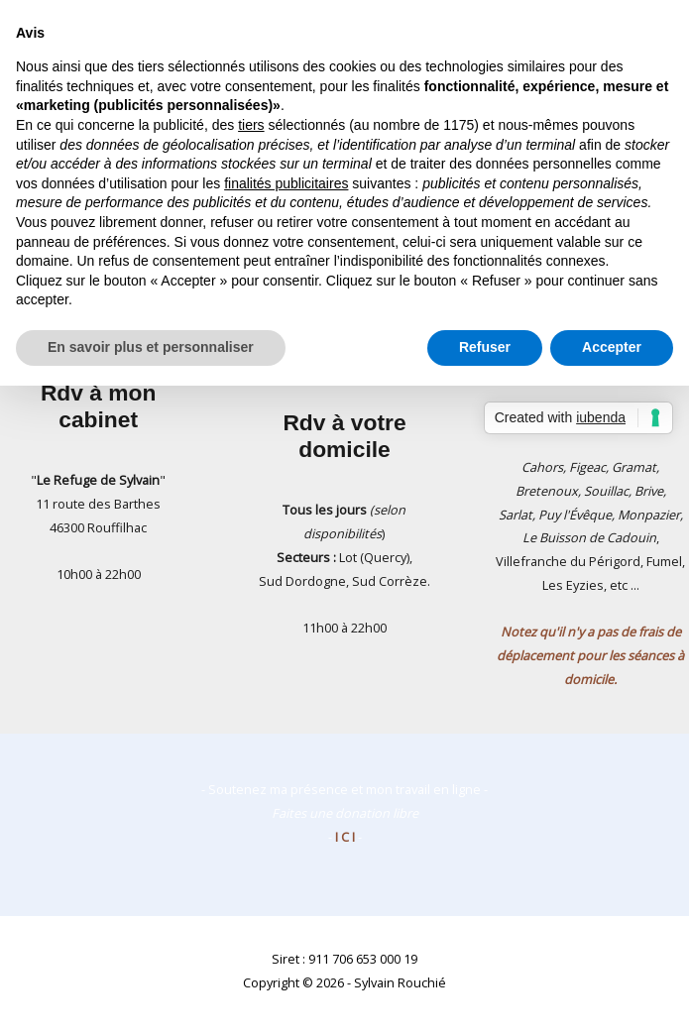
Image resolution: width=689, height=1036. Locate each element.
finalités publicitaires (286, 183)
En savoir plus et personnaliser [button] (151, 347)
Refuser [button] (485, 347)
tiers (251, 125)
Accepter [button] (611, 347)
